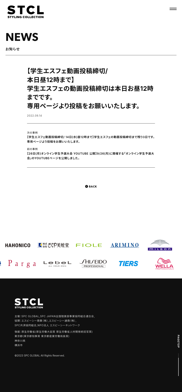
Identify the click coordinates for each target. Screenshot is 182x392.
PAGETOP (178, 341)
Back (93, 186)
